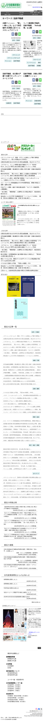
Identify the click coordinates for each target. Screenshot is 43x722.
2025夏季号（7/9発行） (14, 690)
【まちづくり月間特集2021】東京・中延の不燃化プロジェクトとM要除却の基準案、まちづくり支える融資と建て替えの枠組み (20, 514)
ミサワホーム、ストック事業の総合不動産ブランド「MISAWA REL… (22, 341)
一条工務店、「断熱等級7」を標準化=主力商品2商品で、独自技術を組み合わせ (21, 193)
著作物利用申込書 (12, 675)
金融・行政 (36, 360)
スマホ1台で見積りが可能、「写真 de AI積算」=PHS (15, 263)
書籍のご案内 (7, 14)
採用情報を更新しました (10, 579)
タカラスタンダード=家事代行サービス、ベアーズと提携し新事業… (22, 406)
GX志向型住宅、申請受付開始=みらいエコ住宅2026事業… (19, 381)
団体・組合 (36, 417)
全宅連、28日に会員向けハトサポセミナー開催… (17, 480)
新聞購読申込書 (11, 658)
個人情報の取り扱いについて (36, 710)
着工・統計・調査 (34, 445)
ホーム (7, 12)
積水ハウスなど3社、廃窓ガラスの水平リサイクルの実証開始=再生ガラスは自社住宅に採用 (20, 260)
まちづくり (36, 473)
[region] (20, 127)
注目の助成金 (32, 554)
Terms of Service (36, 715)
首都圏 (39, 65)
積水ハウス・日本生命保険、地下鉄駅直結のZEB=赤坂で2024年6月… (22, 497)
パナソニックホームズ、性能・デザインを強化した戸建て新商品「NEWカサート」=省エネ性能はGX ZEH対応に (20, 158)
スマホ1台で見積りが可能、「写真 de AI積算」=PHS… (18, 392)
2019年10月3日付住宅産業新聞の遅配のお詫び (17, 596)
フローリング (37, 59)
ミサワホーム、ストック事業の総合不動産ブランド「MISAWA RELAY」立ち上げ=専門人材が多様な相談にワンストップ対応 (18, 166)
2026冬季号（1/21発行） (14, 687)
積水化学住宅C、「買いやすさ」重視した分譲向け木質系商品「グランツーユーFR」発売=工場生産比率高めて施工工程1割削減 (21, 175)
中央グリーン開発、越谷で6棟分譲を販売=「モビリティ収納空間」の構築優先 (20, 188)
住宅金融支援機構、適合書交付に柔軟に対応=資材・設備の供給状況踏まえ (21, 170)
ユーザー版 (27, 510)
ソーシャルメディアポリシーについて (34, 712)
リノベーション (31, 62)
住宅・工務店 (16, 40)
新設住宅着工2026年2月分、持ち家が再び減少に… (17, 449)
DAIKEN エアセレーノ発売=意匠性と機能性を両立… (18, 401)
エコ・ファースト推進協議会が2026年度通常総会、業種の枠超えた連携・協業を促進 (20, 184)
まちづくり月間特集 (30, 518)
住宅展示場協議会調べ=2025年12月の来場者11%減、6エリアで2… (22, 437)
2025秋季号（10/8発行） (14, 688)
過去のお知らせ (36, 602)
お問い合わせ (35, 14)
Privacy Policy (27, 715)
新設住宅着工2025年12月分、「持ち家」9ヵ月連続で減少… (20, 466)
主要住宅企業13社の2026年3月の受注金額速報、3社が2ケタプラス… (22, 338)
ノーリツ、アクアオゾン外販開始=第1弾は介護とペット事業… (20, 398)
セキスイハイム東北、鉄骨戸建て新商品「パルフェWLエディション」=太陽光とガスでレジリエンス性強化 (20, 179)
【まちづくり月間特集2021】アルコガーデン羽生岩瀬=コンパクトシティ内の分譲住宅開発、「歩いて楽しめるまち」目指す (20, 522)
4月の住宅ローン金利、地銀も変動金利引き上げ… (17, 378)
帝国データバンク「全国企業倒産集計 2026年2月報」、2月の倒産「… (23, 454)
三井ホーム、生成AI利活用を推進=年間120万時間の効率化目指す (19, 270)
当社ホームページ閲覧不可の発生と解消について (17, 592)
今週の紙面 (21, 12)
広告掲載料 (10, 666)
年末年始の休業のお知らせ (11, 588)
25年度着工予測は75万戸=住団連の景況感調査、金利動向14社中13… (22, 452)
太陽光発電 (37, 100)
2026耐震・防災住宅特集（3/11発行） (18, 696)
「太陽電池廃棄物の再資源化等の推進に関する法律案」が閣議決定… (22, 375)
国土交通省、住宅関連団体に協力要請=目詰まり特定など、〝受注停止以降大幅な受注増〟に (21, 255)
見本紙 (9, 668)
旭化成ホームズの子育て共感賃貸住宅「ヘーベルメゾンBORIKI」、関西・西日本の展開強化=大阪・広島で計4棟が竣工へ (21, 197)
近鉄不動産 (17, 61)
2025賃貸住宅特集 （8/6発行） (16, 699)
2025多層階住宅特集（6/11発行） (16, 701)
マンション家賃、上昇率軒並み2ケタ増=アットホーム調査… (20, 469)
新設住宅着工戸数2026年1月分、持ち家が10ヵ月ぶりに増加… (20, 463)
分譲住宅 (8, 103)
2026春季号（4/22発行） (14, 685)
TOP (39, 648)
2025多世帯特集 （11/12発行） (16, 697)
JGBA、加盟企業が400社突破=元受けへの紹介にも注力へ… (20, 440)
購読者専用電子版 (37, 7)
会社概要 (21, 14)
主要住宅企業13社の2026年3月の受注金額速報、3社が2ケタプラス (20, 162)
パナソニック (16, 55)
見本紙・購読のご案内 (35, 12)
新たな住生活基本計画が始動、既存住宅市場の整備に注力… (20, 384)
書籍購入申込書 (11, 660)
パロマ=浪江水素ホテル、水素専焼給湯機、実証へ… (18, 404)
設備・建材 (36, 388)
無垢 (39, 62)
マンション (8, 61)
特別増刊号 (33, 510)
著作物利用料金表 (12, 673)
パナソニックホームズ (13, 58)
